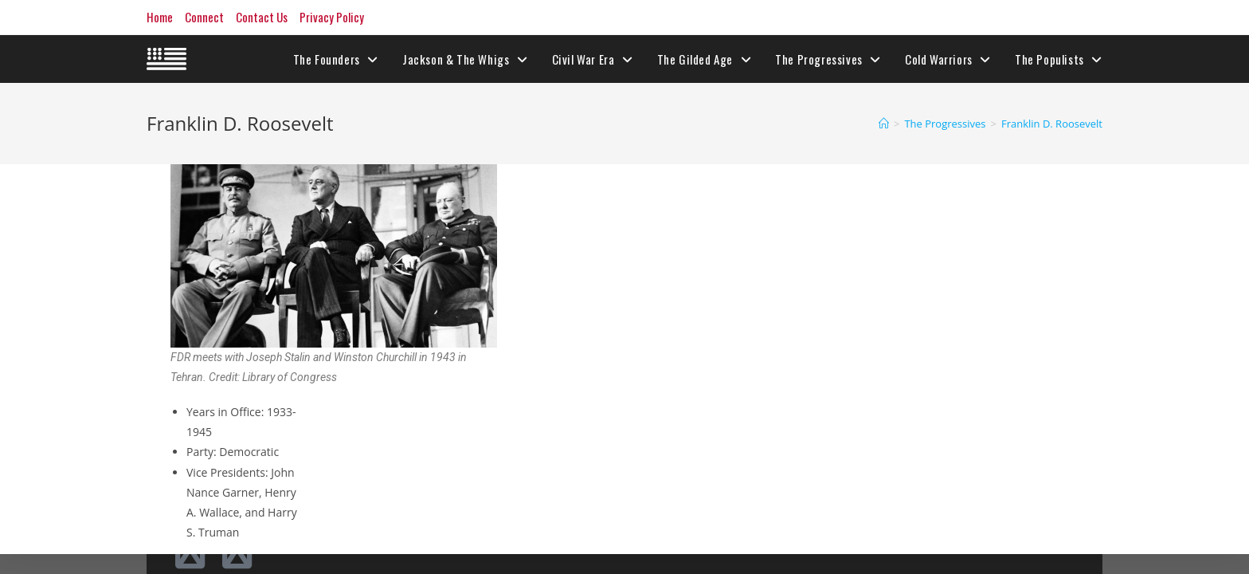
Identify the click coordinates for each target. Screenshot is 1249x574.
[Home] (884, 123)
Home (160, 17)
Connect (204, 17)
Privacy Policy (332, 17)
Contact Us (262, 17)
